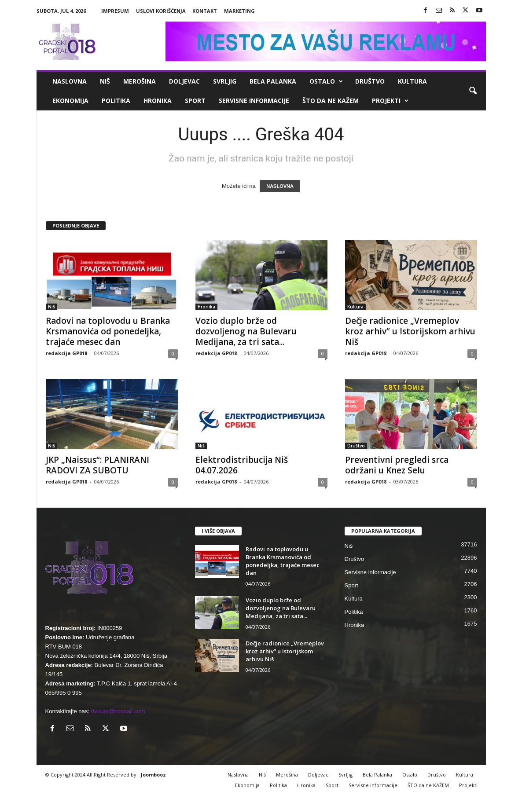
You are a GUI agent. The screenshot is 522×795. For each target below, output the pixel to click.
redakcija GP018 (66, 353)
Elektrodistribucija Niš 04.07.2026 (241, 465)
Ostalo (326, 81)
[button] (472, 91)
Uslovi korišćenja (161, 10)
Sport (195, 100)
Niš (105, 81)
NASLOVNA (280, 186)
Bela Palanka (273, 81)
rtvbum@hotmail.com (118, 711)
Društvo (370, 81)
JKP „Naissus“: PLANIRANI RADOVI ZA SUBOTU (97, 465)
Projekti (390, 100)
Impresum (115, 10)
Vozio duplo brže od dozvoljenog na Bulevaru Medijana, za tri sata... (246, 331)
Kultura (412, 81)
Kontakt (204, 10)
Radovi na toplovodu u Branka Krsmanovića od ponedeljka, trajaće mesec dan (108, 331)
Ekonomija (70, 100)
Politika (116, 100)
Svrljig (224, 81)
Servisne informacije (254, 100)
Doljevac (184, 81)
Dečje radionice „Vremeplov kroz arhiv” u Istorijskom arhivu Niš (410, 331)
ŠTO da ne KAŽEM (330, 100)
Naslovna (69, 81)
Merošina (139, 81)
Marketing (239, 10)
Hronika (157, 100)
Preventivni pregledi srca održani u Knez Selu (396, 465)
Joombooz (153, 774)
